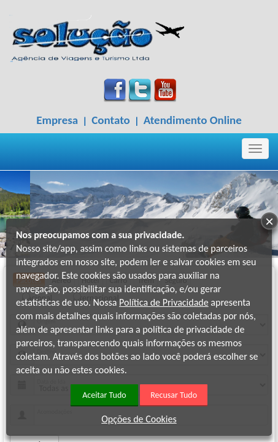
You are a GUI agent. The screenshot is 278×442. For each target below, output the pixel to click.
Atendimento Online (193, 120)
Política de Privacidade (164, 302)
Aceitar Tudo (104, 395)
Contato (110, 120)
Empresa (57, 120)
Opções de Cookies (138, 419)
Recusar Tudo (173, 395)
